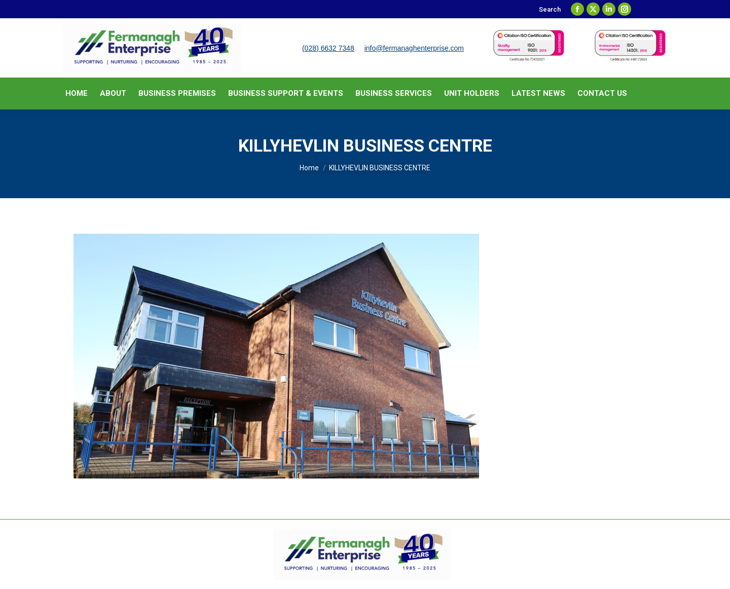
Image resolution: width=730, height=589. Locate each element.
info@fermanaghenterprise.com (414, 48)
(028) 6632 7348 (328, 48)
